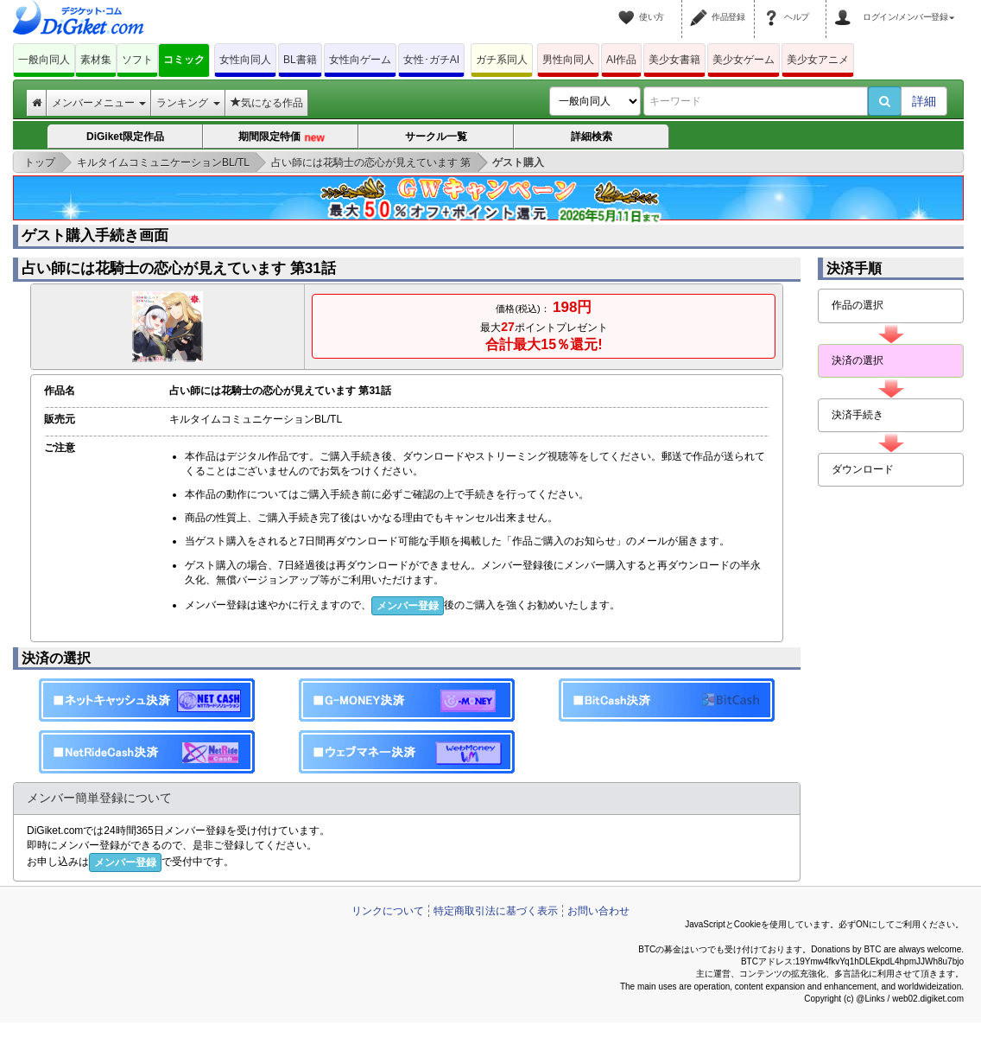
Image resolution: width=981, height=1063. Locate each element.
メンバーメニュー (99, 103)
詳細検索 (591, 136)
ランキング (187, 103)
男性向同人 (568, 60)
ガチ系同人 (502, 60)
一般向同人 (44, 60)
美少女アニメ (818, 60)
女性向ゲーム (360, 60)
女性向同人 (245, 60)
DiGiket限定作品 (125, 136)
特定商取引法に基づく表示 (496, 911)
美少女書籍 (674, 60)
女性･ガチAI (431, 60)
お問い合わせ (598, 911)
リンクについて (387, 911)
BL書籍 (300, 60)
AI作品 (621, 60)
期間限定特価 (280, 138)
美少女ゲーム (743, 60)
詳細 (924, 101)
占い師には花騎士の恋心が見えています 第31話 (179, 268)
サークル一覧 (436, 136)
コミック (184, 60)
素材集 (95, 60)
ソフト (137, 60)
